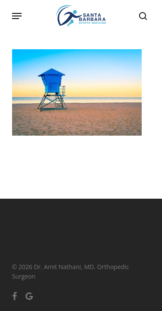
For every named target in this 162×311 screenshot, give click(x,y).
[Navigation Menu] (17, 16)
